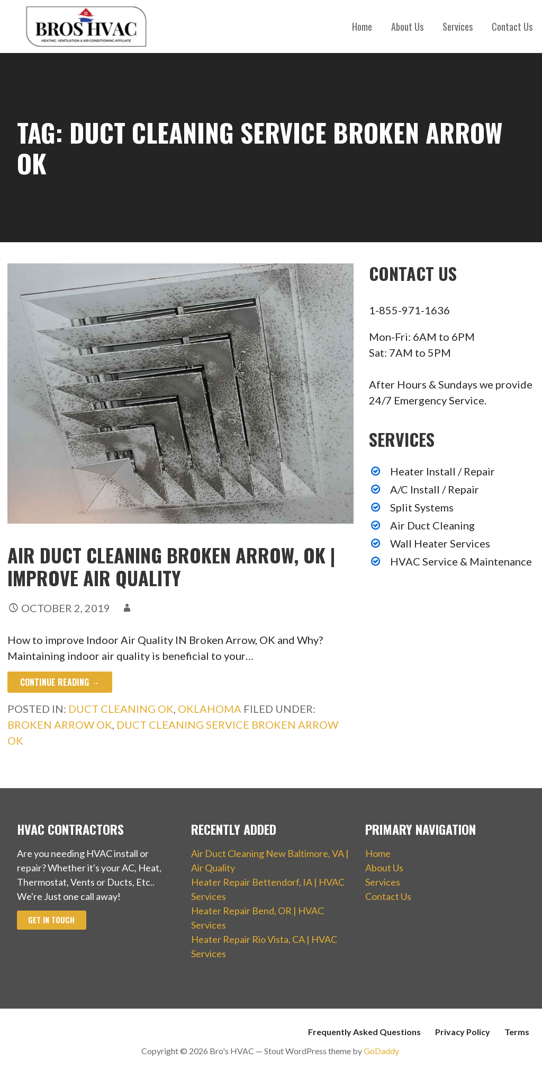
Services (457, 26)
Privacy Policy (462, 1032)
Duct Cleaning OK (121, 708)
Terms (516, 1032)
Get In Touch (51, 919)
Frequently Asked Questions (364, 1032)
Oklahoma (209, 708)
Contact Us (512, 26)
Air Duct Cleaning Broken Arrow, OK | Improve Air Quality (171, 566)
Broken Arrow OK (59, 724)
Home (362, 26)
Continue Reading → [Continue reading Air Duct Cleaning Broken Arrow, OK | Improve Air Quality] (60, 682)
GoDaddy (381, 1051)
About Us (407, 26)
